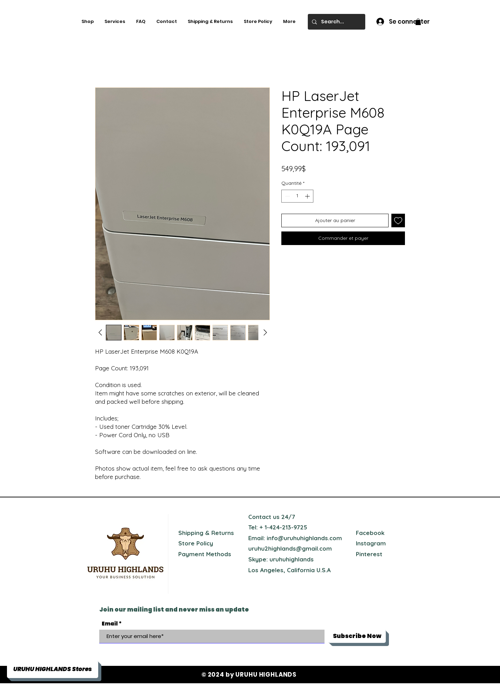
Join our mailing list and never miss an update (174, 609)
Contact (259, 516)
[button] (418, 21)
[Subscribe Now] (357, 636)
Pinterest (369, 554)
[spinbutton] (297, 196)
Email (110, 623)
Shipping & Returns (206, 532)
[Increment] (308, 196)
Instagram (371, 543)
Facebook (370, 532)
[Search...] (336, 22)
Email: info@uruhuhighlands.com (295, 538)
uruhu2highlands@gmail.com (290, 548)
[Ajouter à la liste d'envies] (398, 220)
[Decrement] (286, 196)
